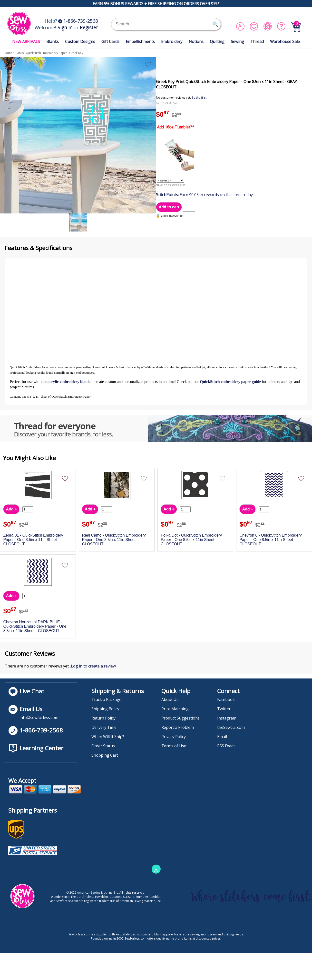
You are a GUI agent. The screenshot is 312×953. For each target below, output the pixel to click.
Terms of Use (173, 746)
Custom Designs (80, 41)
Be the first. (199, 97)
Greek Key (76, 53)
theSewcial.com (231, 727)
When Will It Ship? (107, 736)
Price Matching (175, 708)
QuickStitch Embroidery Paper (46, 53)
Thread (257, 41)
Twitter (224, 708)
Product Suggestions (180, 718)
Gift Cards (110, 41)
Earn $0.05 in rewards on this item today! (205, 194)
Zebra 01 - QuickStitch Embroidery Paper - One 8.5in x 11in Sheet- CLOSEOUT (33, 539)
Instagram (226, 718)
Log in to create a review (93, 666)
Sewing (237, 41)
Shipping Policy (105, 708)
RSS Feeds (226, 746)
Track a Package (106, 699)
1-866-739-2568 (78, 21)
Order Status (103, 746)
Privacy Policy (173, 736)
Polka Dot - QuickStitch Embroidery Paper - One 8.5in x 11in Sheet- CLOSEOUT (191, 539)
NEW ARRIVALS (26, 41)
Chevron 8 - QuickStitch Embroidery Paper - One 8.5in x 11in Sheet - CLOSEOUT (270, 539)
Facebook (226, 699)
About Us (169, 699)
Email (222, 736)
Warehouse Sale (285, 41)
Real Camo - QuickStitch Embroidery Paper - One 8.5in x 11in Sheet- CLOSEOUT (114, 539)
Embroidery (171, 41)
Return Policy (103, 718)
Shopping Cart (104, 755)
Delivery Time (104, 727)
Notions (196, 41)
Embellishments (140, 41)
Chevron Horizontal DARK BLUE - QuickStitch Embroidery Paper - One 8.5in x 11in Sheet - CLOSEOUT (34, 626)
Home (8, 53)
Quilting (217, 41)
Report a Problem (177, 727)
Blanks (52, 41)
